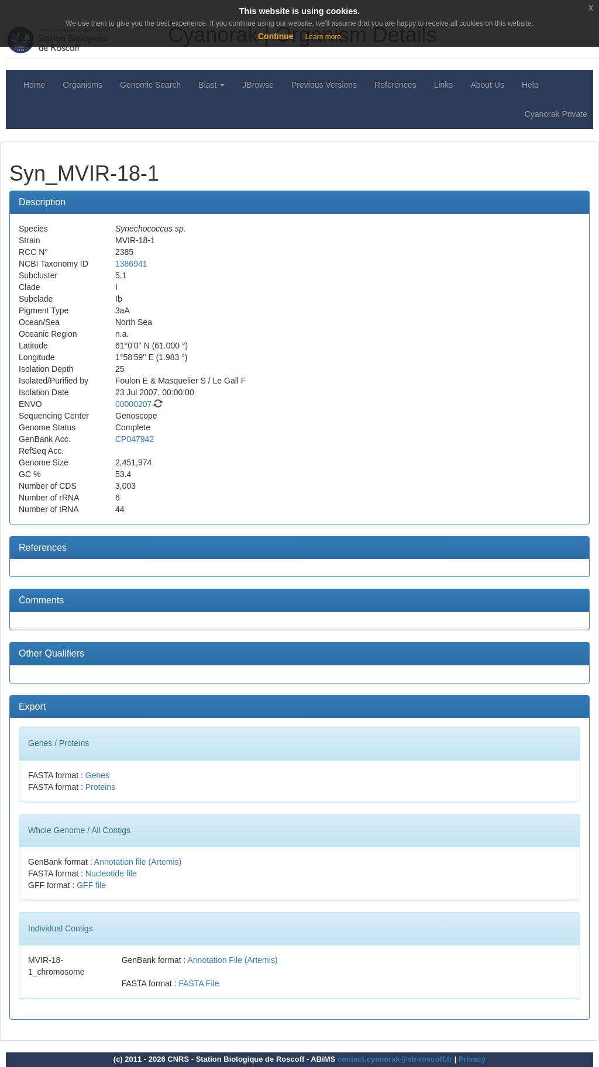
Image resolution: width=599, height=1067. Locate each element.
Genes (97, 775)
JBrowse (258, 84)
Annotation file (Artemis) (137, 861)
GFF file (91, 885)
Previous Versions (324, 84)
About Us (487, 84)
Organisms (82, 84)
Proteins (100, 787)
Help (530, 84)
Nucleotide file (111, 873)
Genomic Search (150, 84)
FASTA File (198, 983)
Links (443, 84)
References (395, 84)
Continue (276, 36)
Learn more (323, 37)
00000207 (133, 404)
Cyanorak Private (556, 114)
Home (34, 84)
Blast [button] (211, 84)
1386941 (131, 263)
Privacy (472, 1059)
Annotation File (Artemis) (233, 960)
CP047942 (134, 439)
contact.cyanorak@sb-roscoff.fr (395, 1059)
